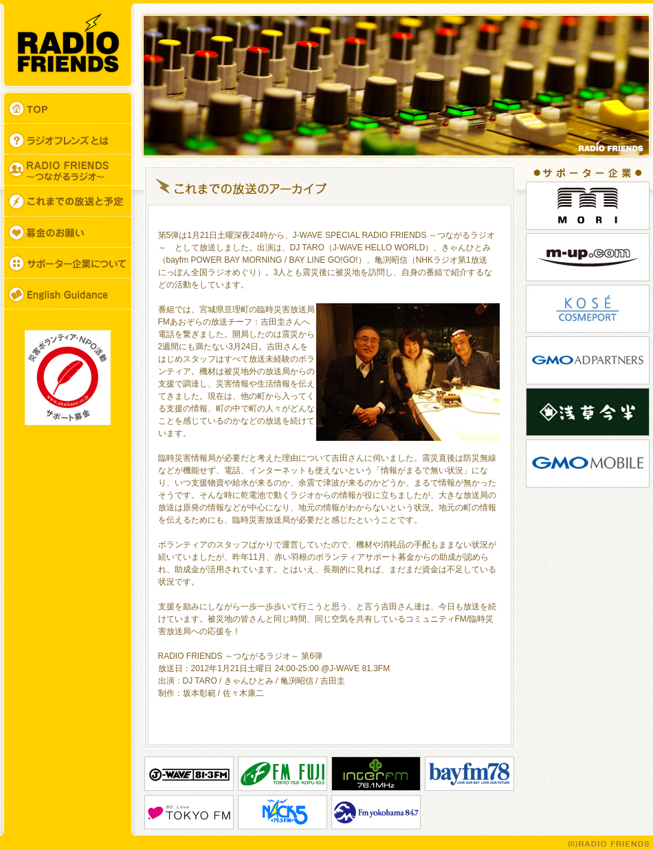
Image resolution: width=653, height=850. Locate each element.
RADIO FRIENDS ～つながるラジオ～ (67, 170)
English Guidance (67, 294)
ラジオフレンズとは (67, 139)
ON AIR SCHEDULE (67, 201)
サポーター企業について (67, 263)
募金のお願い (67, 232)
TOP (67, 106)
